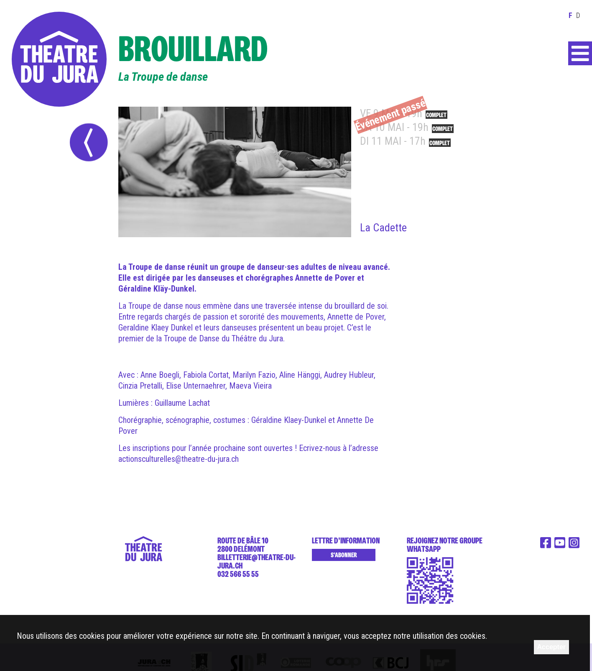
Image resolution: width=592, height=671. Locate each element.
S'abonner (344, 555)
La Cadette (383, 227)
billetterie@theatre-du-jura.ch (256, 561)
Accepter (551, 647)
